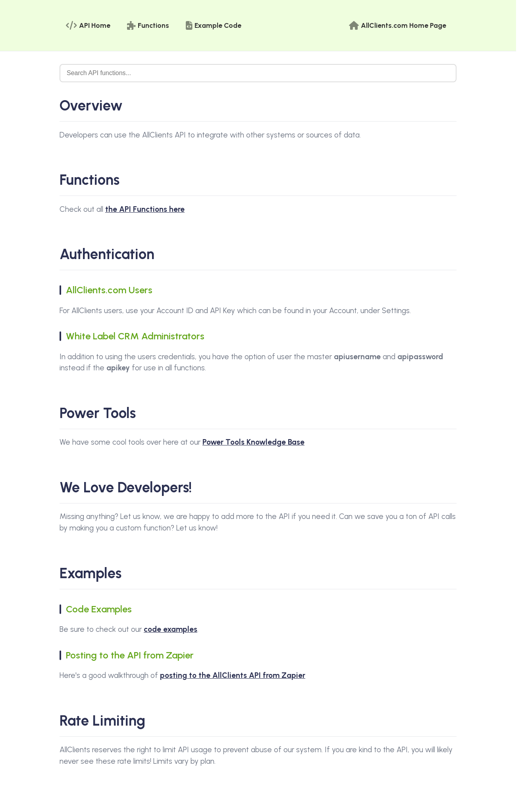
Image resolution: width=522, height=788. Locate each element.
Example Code (213, 25)
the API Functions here (145, 209)
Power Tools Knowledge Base (253, 442)
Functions (148, 25)
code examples (170, 629)
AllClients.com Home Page (397, 25)
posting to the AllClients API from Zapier (232, 675)
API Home (88, 25)
